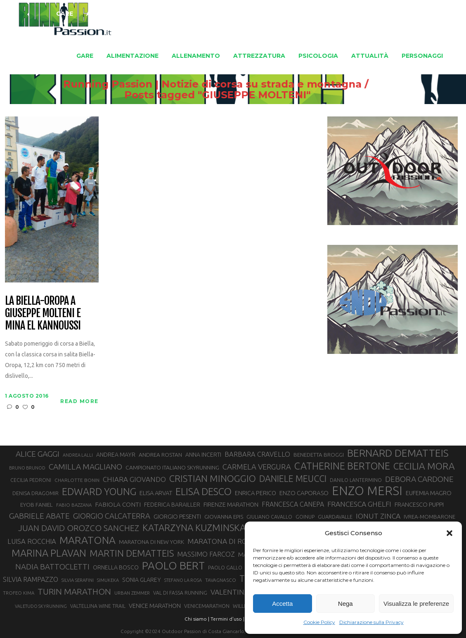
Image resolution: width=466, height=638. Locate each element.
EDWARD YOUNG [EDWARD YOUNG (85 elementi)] (99, 491)
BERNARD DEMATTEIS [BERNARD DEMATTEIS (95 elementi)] (398, 453)
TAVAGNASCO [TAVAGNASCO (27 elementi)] (220, 580)
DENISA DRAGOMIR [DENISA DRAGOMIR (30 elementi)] (35, 493)
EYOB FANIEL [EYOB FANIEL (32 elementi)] (36, 504)
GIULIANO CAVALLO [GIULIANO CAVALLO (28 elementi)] (269, 516)
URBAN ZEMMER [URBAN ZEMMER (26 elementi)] (132, 592)
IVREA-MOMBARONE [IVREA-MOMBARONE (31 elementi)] (429, 517)
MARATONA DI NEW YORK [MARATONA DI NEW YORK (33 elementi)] (151, 541)
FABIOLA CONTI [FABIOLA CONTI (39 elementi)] (118, 504)
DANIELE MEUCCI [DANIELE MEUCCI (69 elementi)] (292, 479)
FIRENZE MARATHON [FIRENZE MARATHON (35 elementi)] (230, 504)
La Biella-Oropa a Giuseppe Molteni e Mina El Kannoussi (42, 313)
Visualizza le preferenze (416, 603)
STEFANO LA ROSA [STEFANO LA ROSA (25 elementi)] (183, 580)
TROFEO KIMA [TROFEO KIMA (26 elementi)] (18, 592)
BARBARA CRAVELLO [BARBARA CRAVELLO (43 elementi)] (257, 454)
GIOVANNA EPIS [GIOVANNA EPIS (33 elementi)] (223, 516)
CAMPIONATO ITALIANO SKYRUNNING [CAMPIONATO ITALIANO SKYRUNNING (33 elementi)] (172, 467)
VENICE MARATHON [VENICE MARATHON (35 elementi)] (155, 605)
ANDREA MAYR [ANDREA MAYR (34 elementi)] (115, 454)
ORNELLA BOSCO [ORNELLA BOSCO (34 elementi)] (116, 567)
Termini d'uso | (227, 618)
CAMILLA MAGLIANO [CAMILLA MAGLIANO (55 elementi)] (85, 466)
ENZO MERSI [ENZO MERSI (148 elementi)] (367, 491)
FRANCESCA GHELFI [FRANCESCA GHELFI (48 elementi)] (359, 504)
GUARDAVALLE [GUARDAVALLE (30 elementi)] (335, 516)
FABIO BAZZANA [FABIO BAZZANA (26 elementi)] (74, 505)
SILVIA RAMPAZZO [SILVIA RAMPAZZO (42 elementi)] (30, 579)
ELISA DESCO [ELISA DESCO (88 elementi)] (203, 491)
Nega (345, 603)
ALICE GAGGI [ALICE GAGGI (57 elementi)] (37, 453)
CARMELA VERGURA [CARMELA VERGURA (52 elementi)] (256, 466)
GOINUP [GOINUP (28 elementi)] (305, 516)
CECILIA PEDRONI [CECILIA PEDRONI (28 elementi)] (30, 480)
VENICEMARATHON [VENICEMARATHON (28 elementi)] (206, 606)
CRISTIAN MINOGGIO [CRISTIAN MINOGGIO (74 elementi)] (212, 478)
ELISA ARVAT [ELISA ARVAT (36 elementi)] (156, 492)
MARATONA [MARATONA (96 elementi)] (87, 540)
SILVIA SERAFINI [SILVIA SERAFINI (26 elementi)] (78, 580)
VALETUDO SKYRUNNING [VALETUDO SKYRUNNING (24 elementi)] (41, 606)
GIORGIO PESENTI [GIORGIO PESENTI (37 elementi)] (177, 516)
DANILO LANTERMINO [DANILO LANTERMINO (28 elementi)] (356, 480)
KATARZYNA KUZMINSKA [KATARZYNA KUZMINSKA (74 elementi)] (194, 527)
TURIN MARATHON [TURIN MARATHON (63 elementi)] (74, 591)
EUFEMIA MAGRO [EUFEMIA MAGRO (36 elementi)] (429, 492)
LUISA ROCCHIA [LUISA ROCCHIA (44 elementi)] (31, 541)
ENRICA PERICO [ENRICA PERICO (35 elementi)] (255, 492)
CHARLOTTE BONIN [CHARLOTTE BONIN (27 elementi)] (76, 480)
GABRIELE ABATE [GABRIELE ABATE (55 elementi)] (39, 515)
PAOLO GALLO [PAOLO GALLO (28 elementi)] (225, 567)
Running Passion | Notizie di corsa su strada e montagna (237, 84)
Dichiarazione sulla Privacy (371, 622)
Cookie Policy (319, 622)
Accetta (282, 603)
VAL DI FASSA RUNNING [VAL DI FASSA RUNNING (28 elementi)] (180, 592)
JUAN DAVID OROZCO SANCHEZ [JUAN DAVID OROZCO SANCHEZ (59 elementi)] (78, 528)
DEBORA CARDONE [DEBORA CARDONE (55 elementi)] (419, 479)
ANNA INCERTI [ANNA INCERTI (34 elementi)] (203, 454)
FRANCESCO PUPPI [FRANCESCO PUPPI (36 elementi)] (419, 504)
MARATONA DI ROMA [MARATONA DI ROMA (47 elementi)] (222, 541)
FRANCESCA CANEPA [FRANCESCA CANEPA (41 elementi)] (293, 504)
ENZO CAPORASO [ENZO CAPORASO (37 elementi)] (304, 492)
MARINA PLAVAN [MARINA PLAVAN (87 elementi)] (49, 553)
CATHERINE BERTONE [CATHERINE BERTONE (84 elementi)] (342, 465)
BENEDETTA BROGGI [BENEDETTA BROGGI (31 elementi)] (318, 455)
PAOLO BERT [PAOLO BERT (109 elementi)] (173, 565)
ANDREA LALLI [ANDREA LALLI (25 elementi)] (78, 455)
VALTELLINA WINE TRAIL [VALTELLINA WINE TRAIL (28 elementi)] (97, 606)
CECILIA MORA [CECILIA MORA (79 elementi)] (424, 466)
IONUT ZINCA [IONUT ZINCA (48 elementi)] (378, 516)
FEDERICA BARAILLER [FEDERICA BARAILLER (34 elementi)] (172, 504)
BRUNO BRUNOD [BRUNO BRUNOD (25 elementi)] (27, 467)
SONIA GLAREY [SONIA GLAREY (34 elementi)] (141, 579)
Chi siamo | (197, 618)
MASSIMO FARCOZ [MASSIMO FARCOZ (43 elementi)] (206, 554)
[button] (449, 533)
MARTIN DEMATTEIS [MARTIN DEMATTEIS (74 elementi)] (132, 553)
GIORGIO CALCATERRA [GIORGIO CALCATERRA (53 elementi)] (111, 516)
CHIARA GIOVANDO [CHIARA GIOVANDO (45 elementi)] (134, 479)
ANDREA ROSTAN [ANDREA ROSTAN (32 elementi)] (160, 454)
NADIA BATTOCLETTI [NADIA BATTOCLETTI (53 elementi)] (52, 566)
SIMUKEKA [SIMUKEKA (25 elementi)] (108, 580)
